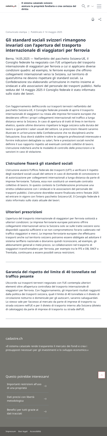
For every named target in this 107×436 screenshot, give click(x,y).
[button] (101, 375)
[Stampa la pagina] (92, 19)
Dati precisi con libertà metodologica (27, 398)
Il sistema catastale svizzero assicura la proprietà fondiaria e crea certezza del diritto (48, 6)
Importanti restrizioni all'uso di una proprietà (27, 386)
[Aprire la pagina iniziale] (43, 6)
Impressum (11, 431)
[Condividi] (99, 19)
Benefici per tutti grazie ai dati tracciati (27, 411)
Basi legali (23, 431)
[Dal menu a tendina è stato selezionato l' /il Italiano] (90, 6)
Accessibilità (35, 431)
